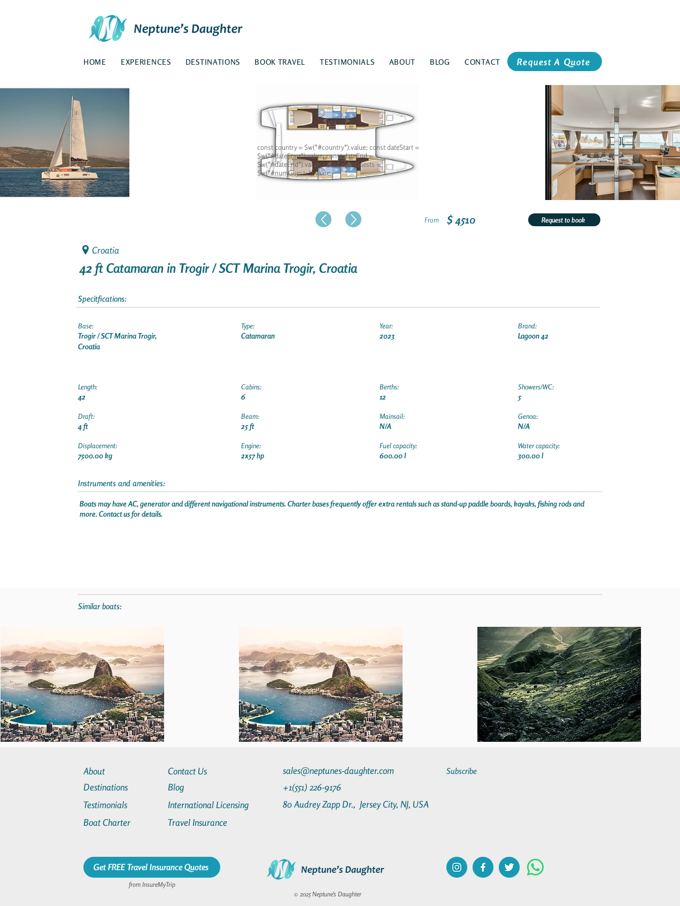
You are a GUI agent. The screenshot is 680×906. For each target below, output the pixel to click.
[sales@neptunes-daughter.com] (340, 770)
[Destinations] (121, 787)
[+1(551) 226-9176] (332, 787)
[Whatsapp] (535, 867)
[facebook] (483, 867)
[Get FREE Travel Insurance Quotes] (151, 867)
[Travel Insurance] (206, 822)
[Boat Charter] (121, 822)
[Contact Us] (206, 771)
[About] (121, 771)
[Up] (323, 219)
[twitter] (509, 867)
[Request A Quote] (554, 61)
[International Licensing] (216, 804)
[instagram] (456, 867)
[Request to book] (564, 219)
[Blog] (206, 787)
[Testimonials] (121, 804)
